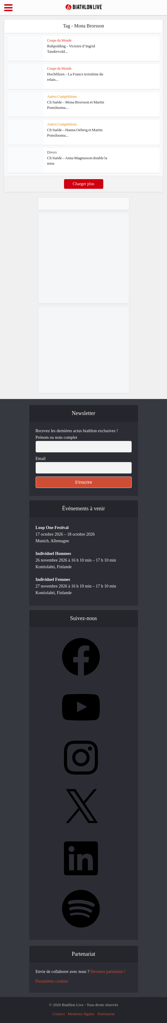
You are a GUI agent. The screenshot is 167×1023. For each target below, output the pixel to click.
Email (41, 458)
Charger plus (84, 184)
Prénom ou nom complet (56, 437)
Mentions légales (81, 1014)
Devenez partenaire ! (108, 971)
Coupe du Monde (59, 40)
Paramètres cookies (52, 981)
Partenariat (106, 1014)
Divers (52, 152)
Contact (59, 1014)
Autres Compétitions (62, 96)
